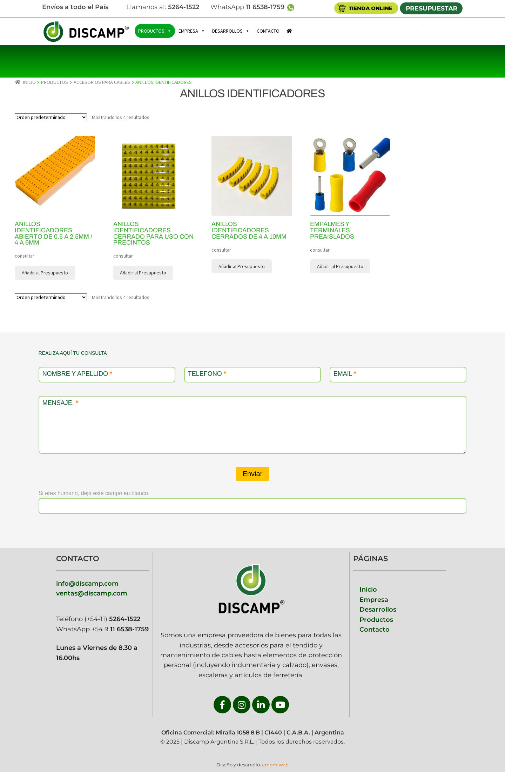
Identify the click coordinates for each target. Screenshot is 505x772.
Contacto (374, 629)
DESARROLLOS (231, 31)
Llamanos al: (162, 7)
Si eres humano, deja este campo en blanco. (94, 493)
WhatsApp (255, 7)
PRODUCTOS (154, 31)
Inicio (29, 82)
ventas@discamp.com (91, 593)
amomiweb (275, 764)
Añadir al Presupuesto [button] (45, 272)
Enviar (253, 474)
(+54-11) (111, 619)
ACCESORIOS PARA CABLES (102, 82)
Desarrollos (377, 609)
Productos (376, 619)
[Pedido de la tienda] (51, 117)
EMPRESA (192, 31)
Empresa (373, 599)
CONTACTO (268, 31)
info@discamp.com (87, 583)
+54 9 (120, 629)
